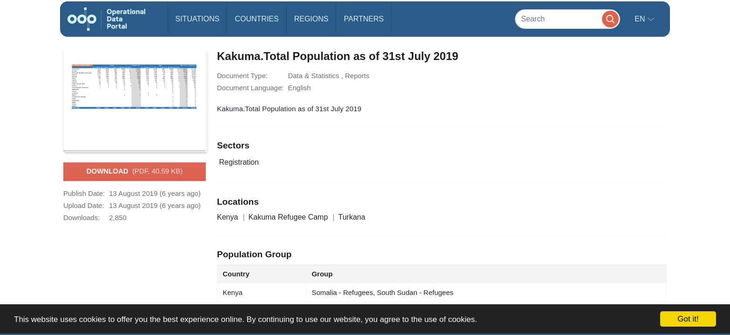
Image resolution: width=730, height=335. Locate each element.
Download (135, 172)
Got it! (687, 319)
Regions (311, 19)
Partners (364, 19)
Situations (198, 19)
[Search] (567, 18)
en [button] (641, 19)
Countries (256, 19)
